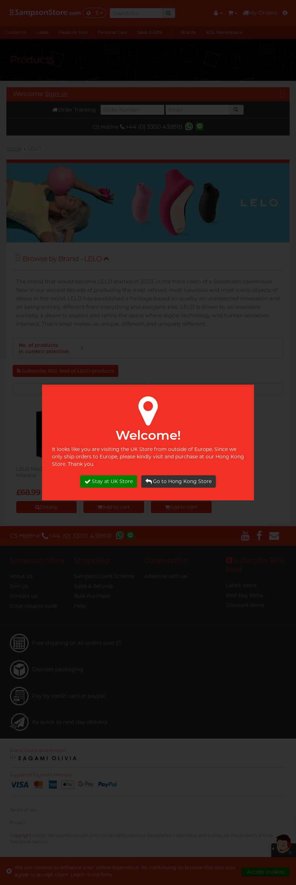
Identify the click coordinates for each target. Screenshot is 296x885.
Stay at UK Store (108, 481)
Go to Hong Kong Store (179, 481)
